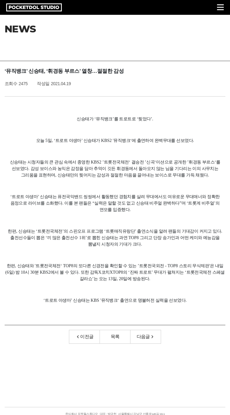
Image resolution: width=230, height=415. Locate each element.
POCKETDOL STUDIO (34, 7)
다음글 (145, 336)
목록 (115, 336)
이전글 (85, 336)
